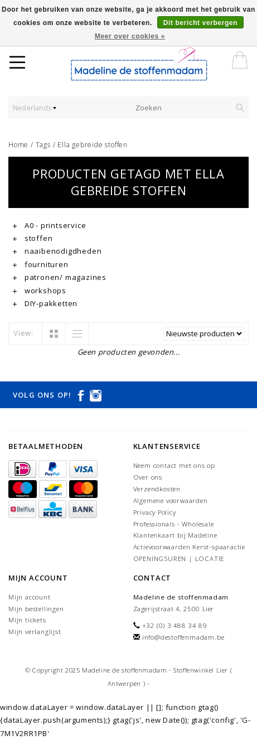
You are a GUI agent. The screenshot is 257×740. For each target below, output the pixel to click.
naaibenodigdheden (57, 251)
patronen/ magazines (59, 277)
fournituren (41, 264)
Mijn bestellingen (36, 608)
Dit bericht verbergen (200, 23)
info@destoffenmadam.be (183, 637)
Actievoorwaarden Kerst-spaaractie (189, 547)
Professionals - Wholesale (173, 524)
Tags (43, 144)
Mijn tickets (27, 620)
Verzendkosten (157, 489)
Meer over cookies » (130, 36)
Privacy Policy (154, 512)
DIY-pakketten (45, 303)
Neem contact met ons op (174, 465)
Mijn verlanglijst (34, 631)
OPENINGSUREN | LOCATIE (179, 558)
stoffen (32, 238)
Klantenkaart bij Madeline (175, 535)
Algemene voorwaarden (170, 500)
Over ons (147, 477)
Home (18, 144)
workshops (39, 291)
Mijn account (29, 597)
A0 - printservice (49, 225)
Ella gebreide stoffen (92, 144)
